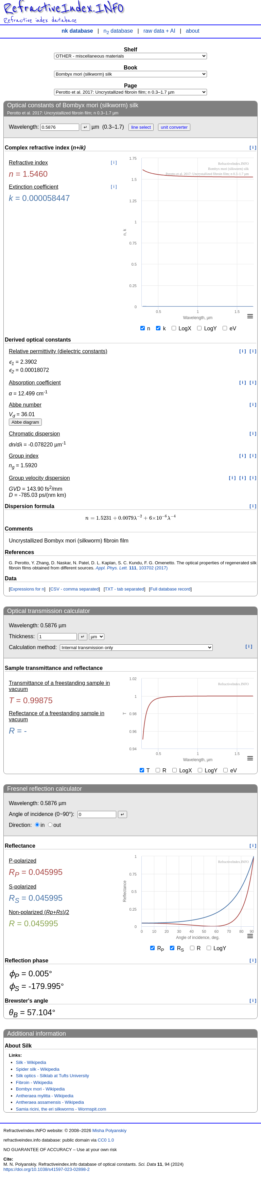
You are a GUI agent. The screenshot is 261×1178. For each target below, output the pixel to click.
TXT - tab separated (124, 589)
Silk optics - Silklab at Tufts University (52, 1075)
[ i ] (253, 147)
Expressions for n (27, 589)
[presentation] (130, 518)
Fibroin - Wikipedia (34, 1082)
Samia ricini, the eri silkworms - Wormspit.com (61, 1109)
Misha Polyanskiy (109, 1130)
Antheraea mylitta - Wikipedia (44, 1095)
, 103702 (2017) (132, 567)
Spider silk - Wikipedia (37, 1069)
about (192, 31)
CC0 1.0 (106, 1140)
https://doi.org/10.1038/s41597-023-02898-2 (46, 1169)
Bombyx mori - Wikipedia (40, 1088)
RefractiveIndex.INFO (63, 8)
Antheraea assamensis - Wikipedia (50, 1102)
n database (118, 31)
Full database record (170, 589)
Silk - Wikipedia (31, 1062)
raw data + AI (159, 31)
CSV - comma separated (74, 589)
